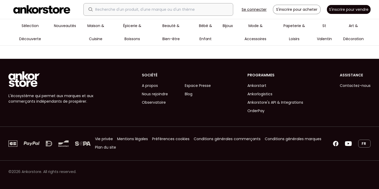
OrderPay (256, 110)
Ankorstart (256, 85)
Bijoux (228, 25)
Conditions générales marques (293, 138)
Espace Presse (198, 85)
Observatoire (154, 102)
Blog (188, 94)
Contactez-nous (355, 85)
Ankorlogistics (259, 94)
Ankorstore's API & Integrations (275, 102)
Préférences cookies (171, 138)
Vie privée (104, 138)
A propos (150, 85)
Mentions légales (132, 138)
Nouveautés (65, 25)
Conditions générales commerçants (227, 138)
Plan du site (105, 147)
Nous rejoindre (155, 94)
